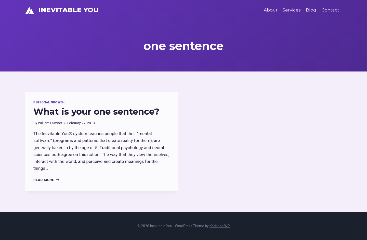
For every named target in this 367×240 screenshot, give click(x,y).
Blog (311, 10)
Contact (330, 10)
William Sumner (50, 123)
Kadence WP (219, 226)
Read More (46, 180)
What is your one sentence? (96, 111)
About (271, 10)
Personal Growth (48, 102)
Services (292, 10)
